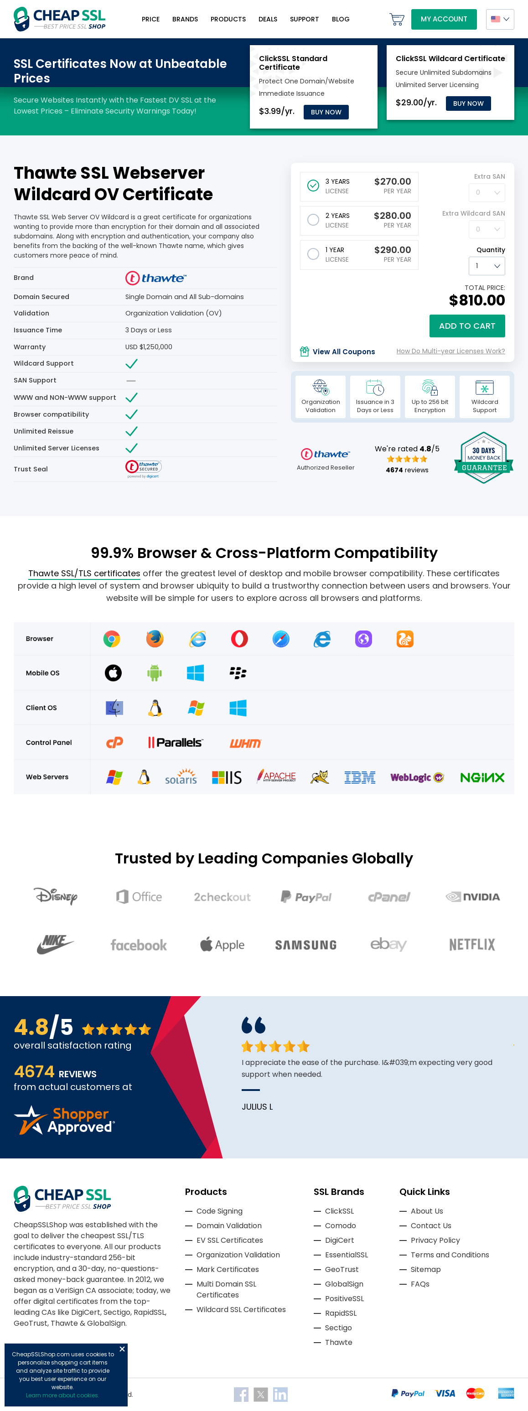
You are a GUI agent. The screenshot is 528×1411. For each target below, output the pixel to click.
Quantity (490, 249)
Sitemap (426, 1269)
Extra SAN (489, 176)
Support (304, 19)
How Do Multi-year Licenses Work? (451, 351)
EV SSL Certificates (230, 1240)
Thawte (338, 1342)
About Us (427, 1211)
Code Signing (220, 1211)
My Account (444, 19)
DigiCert (339, 1240)
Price (151, 19)
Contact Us (431, 1225)
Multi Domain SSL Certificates (226, 1289)
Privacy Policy (435, 1240)
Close (122, 1349)
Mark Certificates (228, 1269)
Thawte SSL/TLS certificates (84, 573)
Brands (185, 19)
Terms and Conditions (450, 1255)
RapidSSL (341, 1313)
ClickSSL (339, 1211)
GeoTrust (342, 1269)
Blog (341, 19)
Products (228, 19)
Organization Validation (238, 1255)
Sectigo (338, 1328)
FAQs (420, 1284)
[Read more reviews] (64, 1132)
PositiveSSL (344, 1298)
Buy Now (326, 112)
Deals (268, 19)
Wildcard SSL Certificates (241, 1309)
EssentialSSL (346, 1255)
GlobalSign (344, 1284)
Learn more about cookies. (62, 1395)
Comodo (340, 1225)
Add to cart (467, 325)
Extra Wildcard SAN (473, 213)
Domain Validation (229, 1225)
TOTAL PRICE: (485, 287)
